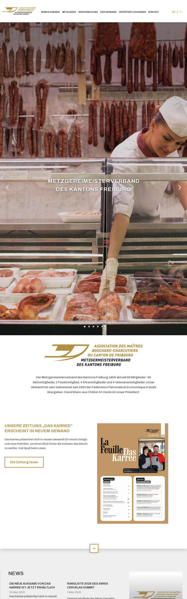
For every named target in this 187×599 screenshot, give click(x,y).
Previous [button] (8, 187)
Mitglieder (69, 12)
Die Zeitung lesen (24, 462)
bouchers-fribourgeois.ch (20, 11)
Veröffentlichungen (132, 12)
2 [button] (89, 327)
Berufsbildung (88, 12)
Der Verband (108, 12)
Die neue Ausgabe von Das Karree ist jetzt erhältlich (32, 585)
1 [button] (85, 327)
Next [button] (178, 187)
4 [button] (98, 327)
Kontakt (153, 12)
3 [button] (93, 327)
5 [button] (102, 327)
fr (180, 12)
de (173, 12)
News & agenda (50, 12)
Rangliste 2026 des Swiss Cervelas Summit (87, 585)
